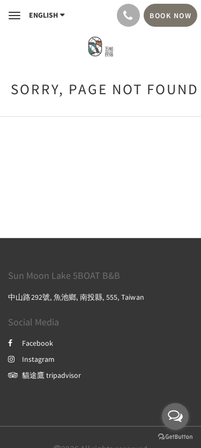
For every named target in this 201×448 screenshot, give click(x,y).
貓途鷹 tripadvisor (44, 375)
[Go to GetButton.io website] (175, 437)
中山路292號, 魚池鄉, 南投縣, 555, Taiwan (76, 297)
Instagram (31, 359)
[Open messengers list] (175, 416)
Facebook (30, 343)
